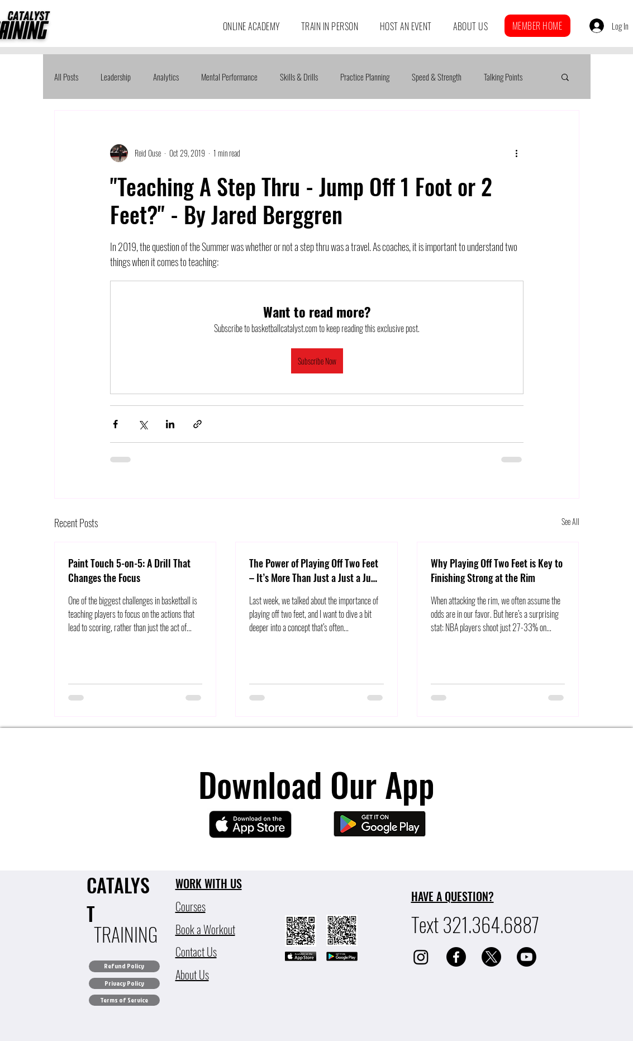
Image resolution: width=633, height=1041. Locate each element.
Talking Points (503, 77)
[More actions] (516, 153)
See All (570, 521)
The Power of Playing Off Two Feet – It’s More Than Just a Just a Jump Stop (316, 570)
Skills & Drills (299, 77)
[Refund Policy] (124, 966)
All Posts (66, 77)
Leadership (116, 77)
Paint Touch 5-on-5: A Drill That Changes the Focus (129, 570)
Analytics (166, 77)
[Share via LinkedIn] (170, 424)
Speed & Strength (436, 77)
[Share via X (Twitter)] (142, 424)
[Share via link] (197, 424)
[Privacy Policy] (124, 983)
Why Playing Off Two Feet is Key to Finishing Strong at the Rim (497, 570)
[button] (251, 26)
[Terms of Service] (124, 1000)
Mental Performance (229, 77)
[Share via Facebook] (115, 424)
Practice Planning (364, 77)
